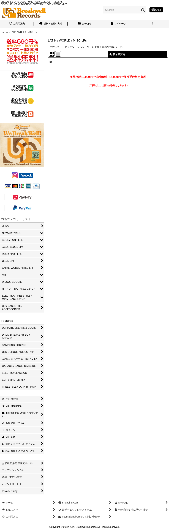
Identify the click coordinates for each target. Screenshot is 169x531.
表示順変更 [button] (117, 54)
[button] (152, 24)
